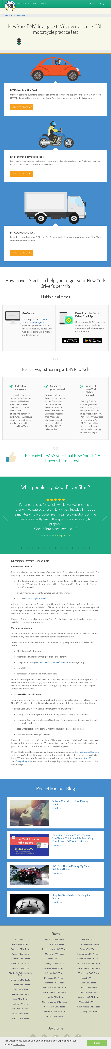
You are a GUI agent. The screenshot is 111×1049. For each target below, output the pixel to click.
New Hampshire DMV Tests (54, 1002)
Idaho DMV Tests (20, 1004)
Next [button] (102, 516)
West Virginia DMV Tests (88, 1006)
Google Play (22, 761)
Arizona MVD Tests (20, 954)
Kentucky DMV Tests (54, 939)
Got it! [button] (97, 1043)
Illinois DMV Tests (20, 1008)
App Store (85, 758)
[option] (55, 517)
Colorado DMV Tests (20, 963)
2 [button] (27, 548)
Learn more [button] (19, 1044)
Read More (57, 808)
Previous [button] (8, 516)
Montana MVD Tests (54, 982)
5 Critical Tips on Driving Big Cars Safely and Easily (70, 868)
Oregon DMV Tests (88, 949)
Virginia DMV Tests (88, 987)
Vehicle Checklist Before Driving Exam (70, 802)
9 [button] (66, 548)
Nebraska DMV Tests (54, 997)
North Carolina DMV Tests (54, 987)
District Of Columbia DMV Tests (20, 974)
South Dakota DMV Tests (88, 968)
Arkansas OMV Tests (20, 949)
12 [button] (83, 548)
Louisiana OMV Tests (54, 944)
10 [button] (72, 548)
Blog (102, 3)
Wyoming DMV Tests (88, 1011)
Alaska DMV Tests (20, 939)
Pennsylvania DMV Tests (88, 954)
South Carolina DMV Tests (88, 963)
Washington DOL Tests (88, 997)
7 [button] (55, 548)
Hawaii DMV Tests (20, 994)
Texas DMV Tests (88, 978)
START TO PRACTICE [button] (21, 107)
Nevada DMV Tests (54, 1016)
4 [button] (38, 548)
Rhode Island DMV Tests (88, 958)
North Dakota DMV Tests (54, 992)
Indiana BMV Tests (20, 1013)
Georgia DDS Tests (20, 989)
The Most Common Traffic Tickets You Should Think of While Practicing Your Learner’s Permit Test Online (72, 838)
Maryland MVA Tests (54, 954)
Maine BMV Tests (54, 958)
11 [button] (78, 548)
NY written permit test (35, 598)
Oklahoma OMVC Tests (88, 944)
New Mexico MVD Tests (54, 1011)
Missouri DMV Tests (54, 973)
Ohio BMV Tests (88, 939)
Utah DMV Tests (88, 982)
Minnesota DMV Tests (54, 968)
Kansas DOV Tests (20, 1018)
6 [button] (49, 548)
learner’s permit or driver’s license (51, 662)
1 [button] (21, 548)
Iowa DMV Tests (20, 999)
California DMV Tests (20, 958)
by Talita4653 (55, 535)
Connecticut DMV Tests (20, 968)
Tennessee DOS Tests (88, 973)
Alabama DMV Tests (20, 944)
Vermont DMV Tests (88, 992)
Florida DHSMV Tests (20, 984)
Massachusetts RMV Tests (54, 949)
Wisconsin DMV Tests (88, 1002)
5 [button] (44, 548)
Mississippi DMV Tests (54, 978)
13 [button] (89, 548)
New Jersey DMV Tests (54, 1006)
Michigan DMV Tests (54, 963)
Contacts (91, 3)
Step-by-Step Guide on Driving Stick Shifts (72, 897)
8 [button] (61, 548)
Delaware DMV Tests (20, 980)
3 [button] (32, 548)
